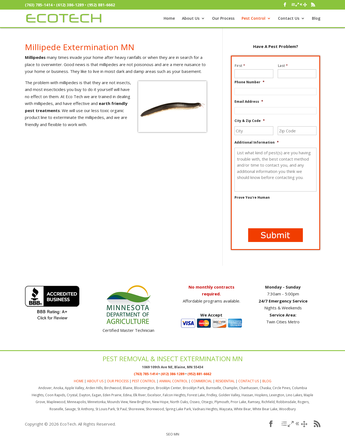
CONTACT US (248, 381)
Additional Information (256, 142)
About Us (190, 18)
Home (169, 18)
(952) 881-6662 (101, 4)
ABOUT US (95, 381)
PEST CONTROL (144, 381)
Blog (316, 18)
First (242, 65)
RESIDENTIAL (225, 381)
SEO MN (172, 434)
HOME (78, 381)
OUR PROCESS (118, 381)
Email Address (248, 102)
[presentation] (276, 213)
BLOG (266, 381)
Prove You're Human (252, 197)
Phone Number (249, 82)
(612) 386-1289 (70, 4)
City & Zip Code (249, 121)
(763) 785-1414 (39, 4)
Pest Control (253, 18)
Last (285, 65)
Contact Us (288, 18)
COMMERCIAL (201, 381)
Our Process (223, 18)
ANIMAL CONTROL (173, 381)
